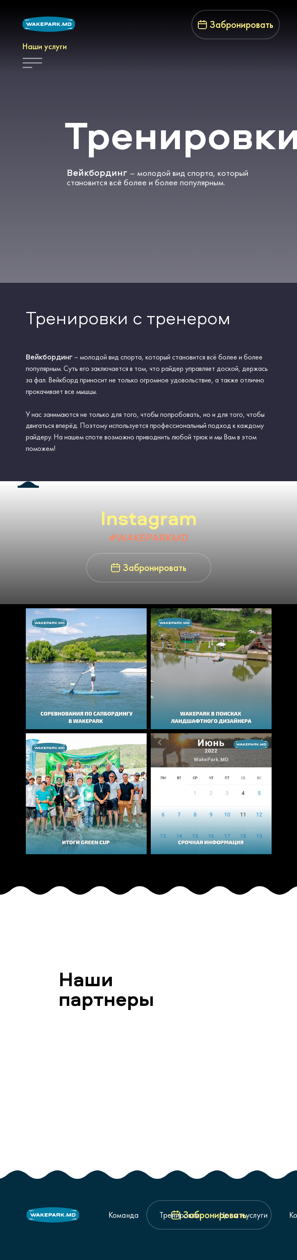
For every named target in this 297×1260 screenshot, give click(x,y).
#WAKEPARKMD (148, 537)
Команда (124, 1215)
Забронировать (241, 24)
